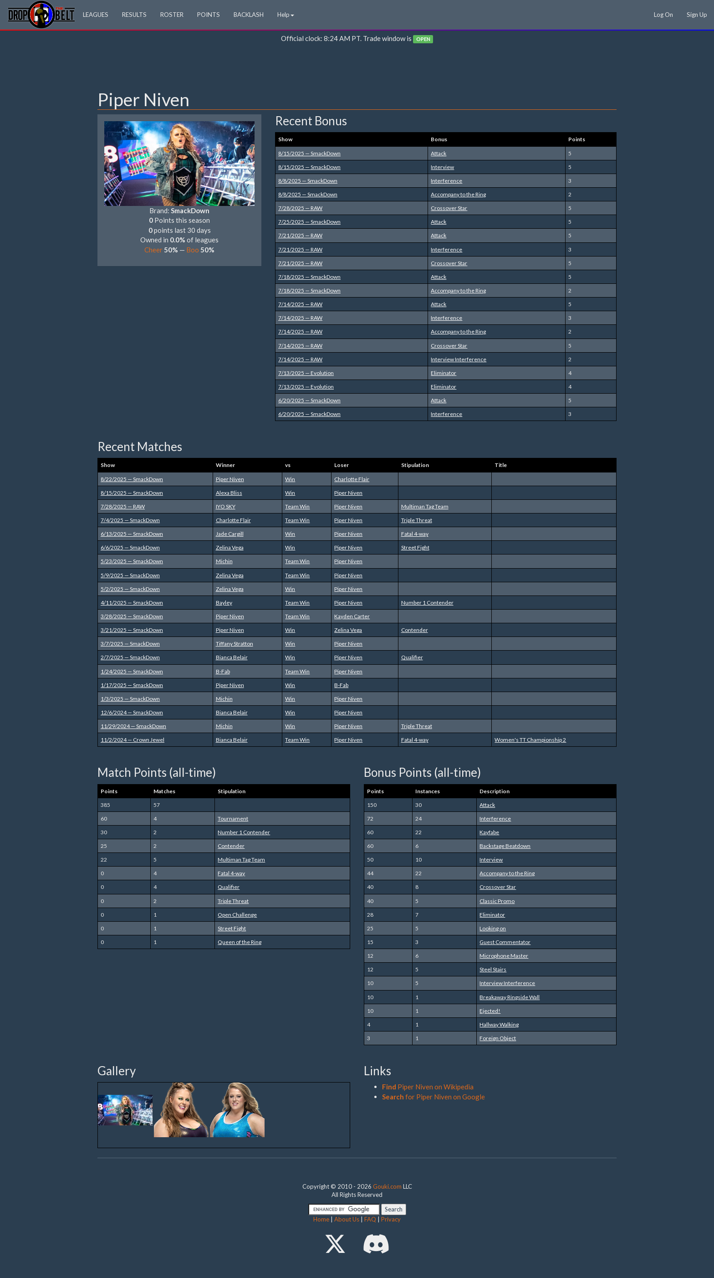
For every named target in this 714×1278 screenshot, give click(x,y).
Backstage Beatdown (504, 845)
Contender (414, 629)
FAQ (370, 1219)
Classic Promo (497, 901)
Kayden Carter (352, 616)
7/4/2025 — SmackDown (130, 520)
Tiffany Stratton (234, 643)
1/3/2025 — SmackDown (130, 698)
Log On (663, 14)
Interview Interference (458, 359)
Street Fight (415, 547)
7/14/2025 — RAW (300, 304)
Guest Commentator (504, 942)
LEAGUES (95, 14)
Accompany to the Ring (458, 194)
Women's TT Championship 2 (530, 739)
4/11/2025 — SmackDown (132, 602)
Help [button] (285, 14)
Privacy (391, 1219)
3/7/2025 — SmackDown (130, 643)
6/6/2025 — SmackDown (130, 547)
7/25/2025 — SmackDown (309, 221)
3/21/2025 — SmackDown (132, 629)
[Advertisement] (357, 68)
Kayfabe (489, 832)
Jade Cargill (230, 533)
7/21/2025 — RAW (300, 235)
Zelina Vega (230, 547)
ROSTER (172, 14)
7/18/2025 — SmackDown (309, 276)
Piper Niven (230, 479)
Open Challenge (237, 914)
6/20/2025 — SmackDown (309, 400)
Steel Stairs (492, 969)
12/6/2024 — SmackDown (132, 712)
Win (290, 479)
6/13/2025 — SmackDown (132, 533)
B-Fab (223, 671)
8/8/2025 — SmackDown (307, 180)
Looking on (492, 928)
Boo (192, 250)
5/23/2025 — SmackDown (132, 561)
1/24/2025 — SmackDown (132, 671)
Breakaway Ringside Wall (509, 997)
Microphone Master (503, 955)
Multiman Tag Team (425, 506)
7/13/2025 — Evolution (306, 373)
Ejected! (489, 1010)
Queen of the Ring (239, 942)
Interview (442, 167)
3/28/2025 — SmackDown (132, 616)
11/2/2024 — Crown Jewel (132, 739)
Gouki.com (387, 1186)
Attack (438, 153)
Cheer (153, 250)
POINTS (208, 14)
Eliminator (443, 373)
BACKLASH (249, 14)
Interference (446, 180)
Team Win (297, 506)
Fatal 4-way (414, 533)
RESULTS (134, 14)
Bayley (224, 602)
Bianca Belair (232, 657)
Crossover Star (449, 208)
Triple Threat (416, 520)
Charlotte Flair (351, 479)
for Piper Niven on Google (433, 1097)
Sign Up (697, 14)
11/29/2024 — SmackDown (133, 726)
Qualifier (412, 657)
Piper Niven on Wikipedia (428, 1087)
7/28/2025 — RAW (300, 208)
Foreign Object (497, 1038)
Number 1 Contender (427, 602)
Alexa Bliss (229, 492)
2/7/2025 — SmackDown (130, 657)
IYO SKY (225, 506)
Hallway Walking (499, 1024)
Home (321, 1219)
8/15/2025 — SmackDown (309, 153)
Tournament (233, 818)
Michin (224, 561)
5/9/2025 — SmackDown (130, 575)
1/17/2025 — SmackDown (132, 685)
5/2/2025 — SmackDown (130, 588)
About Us (346, 1219)
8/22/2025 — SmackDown (132, 479)
